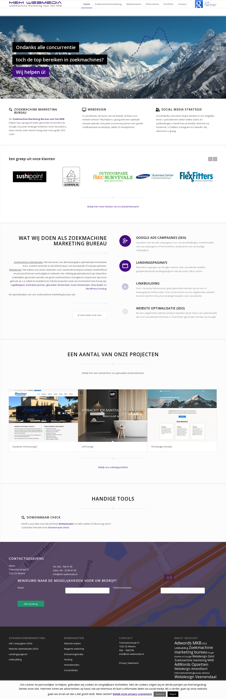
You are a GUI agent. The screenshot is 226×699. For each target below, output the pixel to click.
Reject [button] (173, 694)
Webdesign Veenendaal (195, 676)
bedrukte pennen (35, 284)
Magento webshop (74, 648)
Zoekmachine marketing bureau (193, 649)
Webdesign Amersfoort (191, 669)
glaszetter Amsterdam (58, 284)
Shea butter (97, 284)
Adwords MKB (187, 643)
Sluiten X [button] (160, 694)
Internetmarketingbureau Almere (192, 672)
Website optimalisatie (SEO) (23, 648)
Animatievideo (71, 664)
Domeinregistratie (73, 654)
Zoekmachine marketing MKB (194, 660)
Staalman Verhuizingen (24, 446)
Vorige (210, 159)
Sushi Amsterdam (80, 284)
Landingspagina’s (18, 654)
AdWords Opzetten (191, 664)
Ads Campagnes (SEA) (20, 643)
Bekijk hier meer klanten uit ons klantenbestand (113, 206)
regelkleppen (18, 284)
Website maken (72, 643)
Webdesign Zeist (203, 656)
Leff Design (88, 446)
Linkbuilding (15, 659)
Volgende (215, 159)
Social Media (71, 670)
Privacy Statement (129, 663)
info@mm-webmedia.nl (65, 574)
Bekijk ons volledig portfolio (113, 467)
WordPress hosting (96, 288)
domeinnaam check (58, 527)
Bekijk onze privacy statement (132, 694)
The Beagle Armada (161, 446)
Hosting (68, 659)
